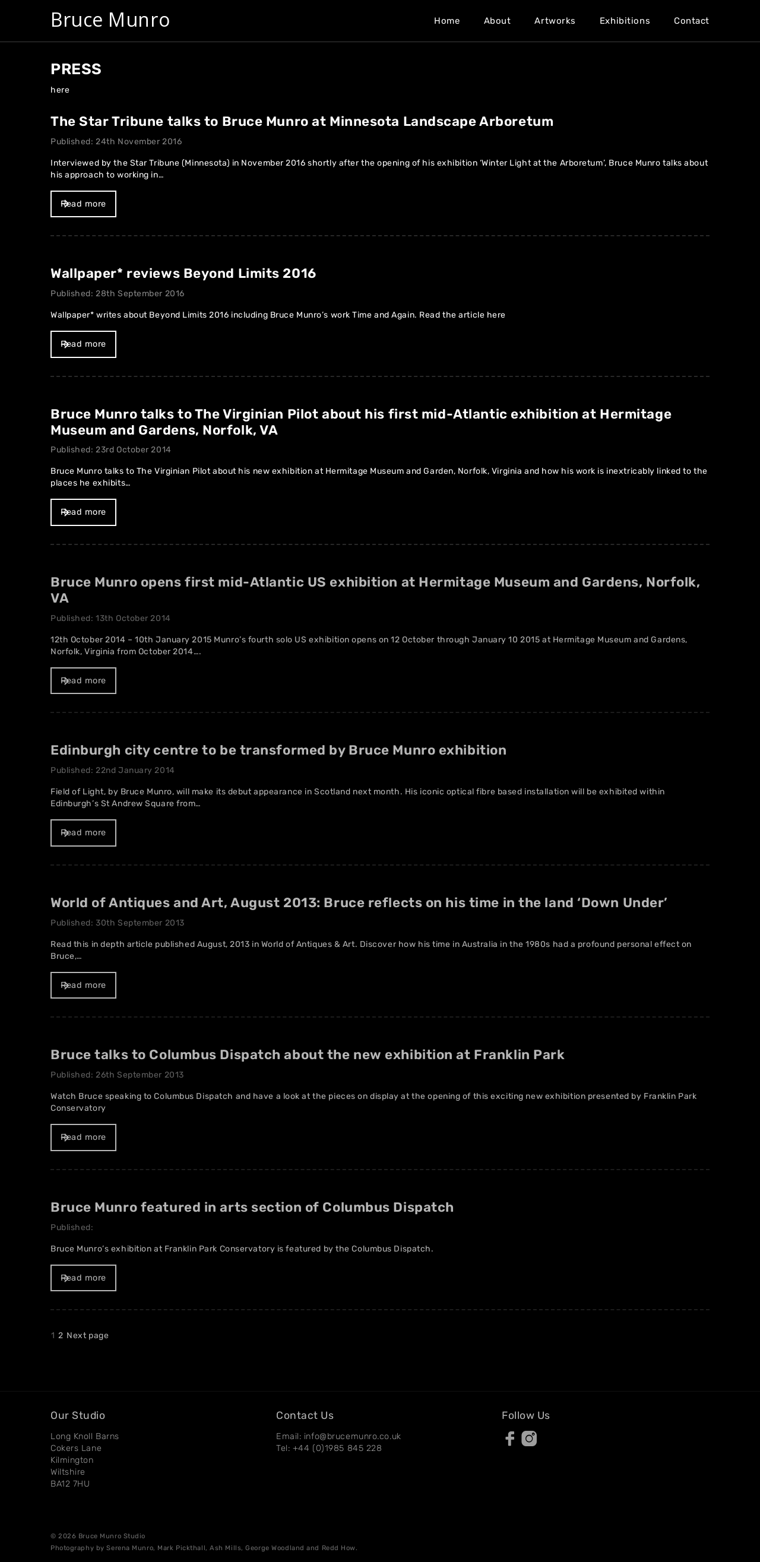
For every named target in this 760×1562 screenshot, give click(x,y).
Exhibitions (625, 20)
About (497, 20)
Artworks (554, 20)
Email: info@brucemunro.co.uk (338, 1436)
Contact (692, 20)
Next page (87, 1335)
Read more (83, 204)
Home (447, 20)
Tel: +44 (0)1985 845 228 (329, 1448)
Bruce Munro (110, 20)
